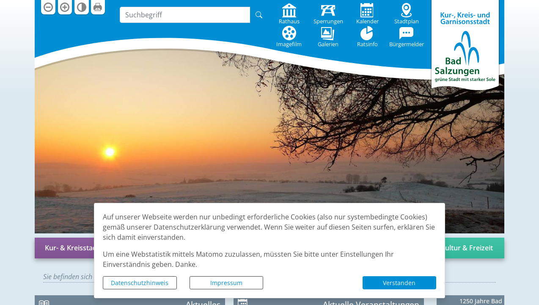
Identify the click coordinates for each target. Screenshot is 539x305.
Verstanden (399, 283)
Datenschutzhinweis (139, 283)
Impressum (226, 283)
